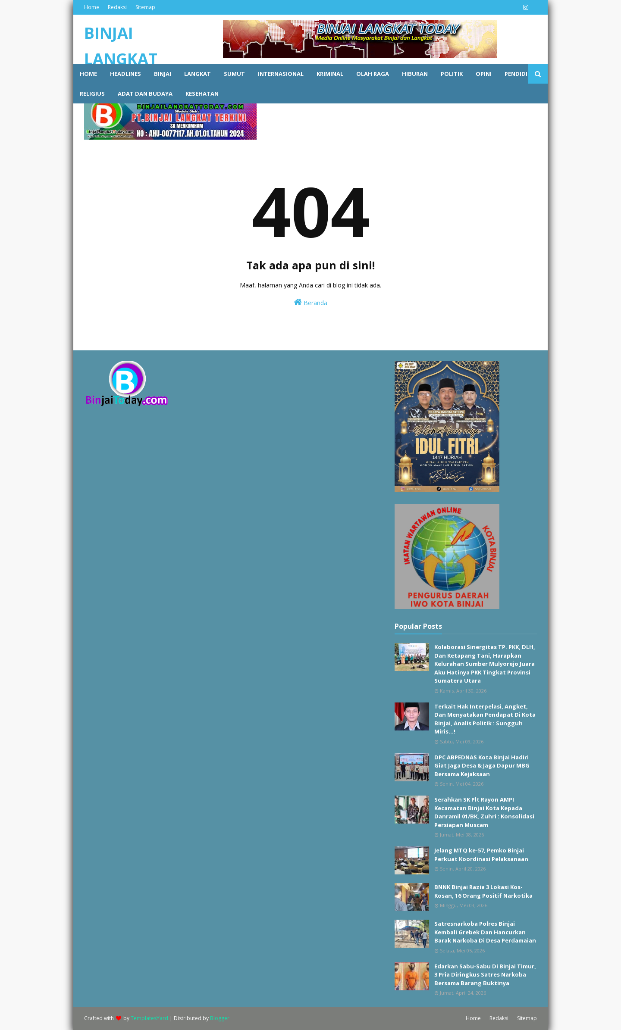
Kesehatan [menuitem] (202, 93)
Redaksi (117, 7)
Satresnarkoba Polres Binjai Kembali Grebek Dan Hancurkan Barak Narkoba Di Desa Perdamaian (485, 932)
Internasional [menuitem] (281, 74)
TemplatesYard (149, 1018)
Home (91, 7)
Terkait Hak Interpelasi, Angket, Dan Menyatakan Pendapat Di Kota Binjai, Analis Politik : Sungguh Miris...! (485, 719)
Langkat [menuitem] (197, 74)
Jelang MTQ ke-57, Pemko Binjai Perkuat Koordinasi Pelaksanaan (481, 854)
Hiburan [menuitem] (415, 74)
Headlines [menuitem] (125, 74)
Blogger (219, 1018)
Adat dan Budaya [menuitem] (145, 93)
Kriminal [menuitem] (330, 74)
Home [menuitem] (88, 74)
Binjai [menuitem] (162, 74)
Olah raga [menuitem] (372, 74)
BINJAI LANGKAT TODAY (120, 58)
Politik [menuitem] (452, 74)
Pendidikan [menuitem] (522, 74)
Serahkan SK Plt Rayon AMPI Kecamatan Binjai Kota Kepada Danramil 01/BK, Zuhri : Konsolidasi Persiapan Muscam (484, 812)
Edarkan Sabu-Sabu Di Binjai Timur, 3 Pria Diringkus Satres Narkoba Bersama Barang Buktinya (485, 974)
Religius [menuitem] (92, 93)
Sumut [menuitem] (234, 74)
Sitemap (145, 7)
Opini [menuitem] (484, 74)
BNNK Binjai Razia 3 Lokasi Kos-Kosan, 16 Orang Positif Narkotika (483, 891)
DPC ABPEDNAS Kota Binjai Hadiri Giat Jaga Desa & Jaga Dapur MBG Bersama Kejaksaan (482, 765)
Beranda (310, 302)
